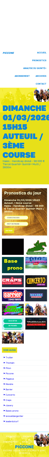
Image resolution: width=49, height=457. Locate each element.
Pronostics (39, 60)
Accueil (41, 52)
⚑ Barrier (8, 389)
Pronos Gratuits (33, 436)
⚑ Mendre (8, 384)
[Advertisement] (24, 24)
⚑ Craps (7, 400)
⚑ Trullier (8, 357)
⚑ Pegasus (8, 378)
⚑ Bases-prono (11, 410)
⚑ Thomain (8, 363)
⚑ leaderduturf (10, 421)
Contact (41, 83)
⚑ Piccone (8, 373)
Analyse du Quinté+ (34, 68)
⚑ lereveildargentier (13, 416)
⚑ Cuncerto (9, 394)
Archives (41, 76)
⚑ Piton (7, 368)
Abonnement (22, 76)
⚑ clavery (8, 405)
